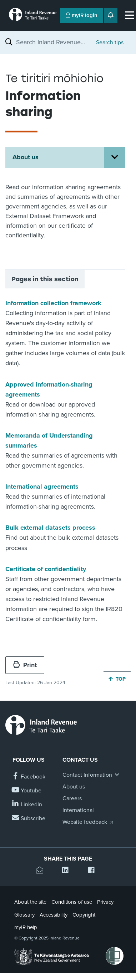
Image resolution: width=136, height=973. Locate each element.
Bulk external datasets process (50, 527)
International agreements (42, 486)
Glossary (24, 915)
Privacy (105, 902)
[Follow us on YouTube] (26, 790)
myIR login (81, 15)
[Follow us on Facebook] (28, 776)
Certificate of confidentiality (45, 569)
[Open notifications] (110, 15)
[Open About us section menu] (114, 157)
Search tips (110, 42)
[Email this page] (42, 871)
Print (25, 665)
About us (25, 157)
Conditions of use (71, 902)
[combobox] (52, 42)
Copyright (83, 915)
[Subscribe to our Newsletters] (28, 818)
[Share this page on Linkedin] (68, 871)
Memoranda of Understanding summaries (49, 440)
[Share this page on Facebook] (94, 871)
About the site (30, 902)
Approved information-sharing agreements (48, 389)
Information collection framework (53, 303)
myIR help (25, 927)
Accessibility (53, 915)
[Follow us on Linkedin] (27, 804)
